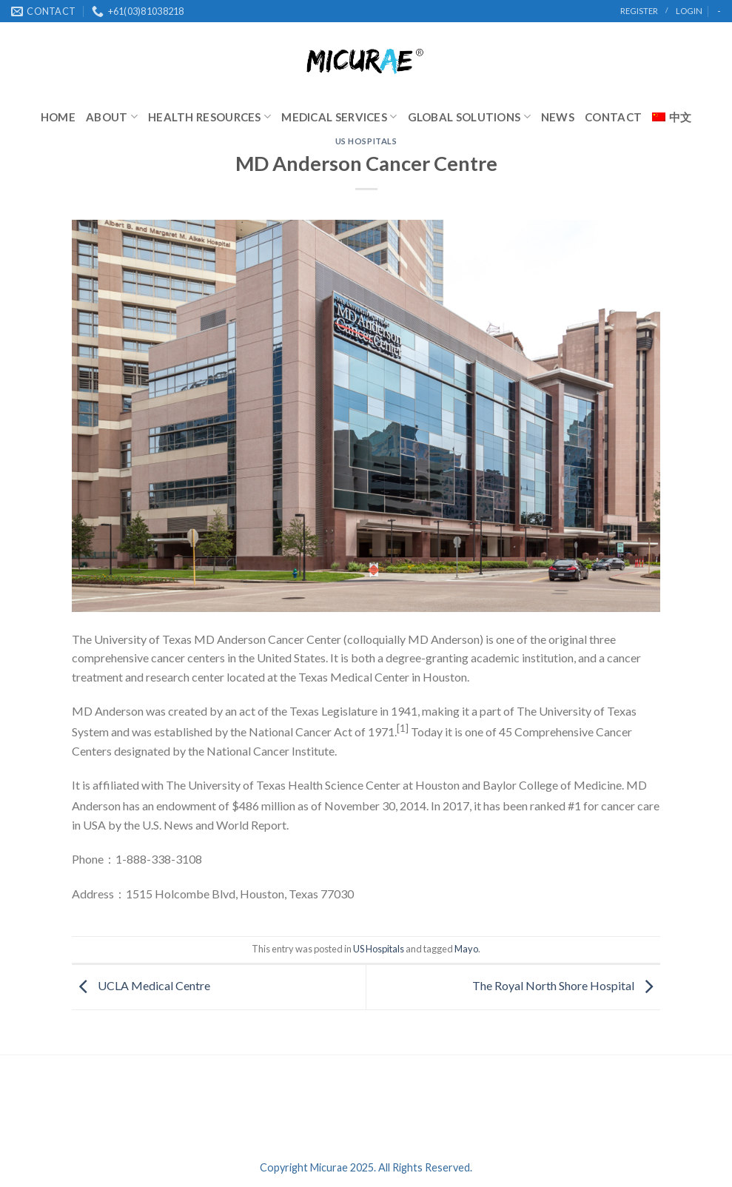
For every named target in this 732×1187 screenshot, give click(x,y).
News (557, 117)
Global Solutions (469, 117)
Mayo (466, 949)
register (639, 11)
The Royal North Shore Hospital (566, 985)
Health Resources (209, 117)
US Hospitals (366, 141)
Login (689, 11)
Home (58, 117)
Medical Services (339, 117)
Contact (613, 117)
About (112, 117)
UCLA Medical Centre (141, 985)
